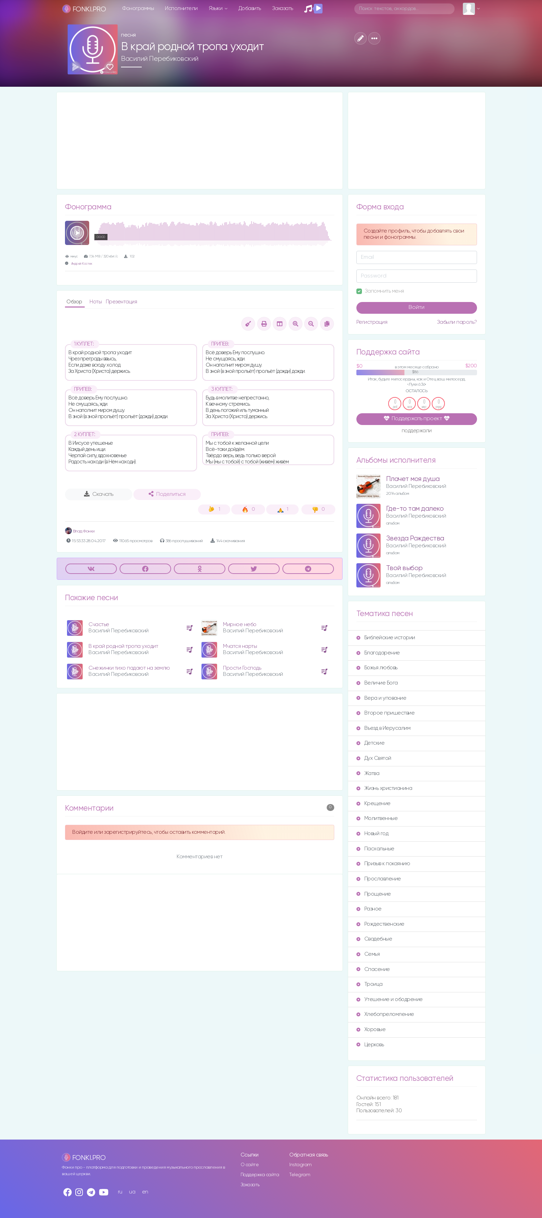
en (145, 1192)
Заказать (282, 8)
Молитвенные (377, 818)
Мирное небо (239, 624)
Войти (416, 307)
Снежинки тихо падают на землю (129, 668)
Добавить (250, 8)
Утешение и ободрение (389, 999)
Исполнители (181, 8)
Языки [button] (216, 8)
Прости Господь (242, 668)
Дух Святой (373, 758)
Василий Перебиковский (159, 58)
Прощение (373, 894)
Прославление (378, 878)
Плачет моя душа (413, 479)
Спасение (373, 969)
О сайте (250, 1164)
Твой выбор (404, 568)
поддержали (417, 431)
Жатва (368, 773)
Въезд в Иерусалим (383, 728)
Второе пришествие (385, 713)
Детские (370, 743)
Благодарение (378, 652)
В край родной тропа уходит (123, 646)
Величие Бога (377, 683)
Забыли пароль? (457, 322)
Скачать (98, 494)
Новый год (372, 833)
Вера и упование (381, 698)
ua (132, 1192)
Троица (369, 984)
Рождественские (380, 924)
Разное (369, 909)
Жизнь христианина (384, 788)
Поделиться (167, 494)
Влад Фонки (80, 531)
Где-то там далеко (415, 508)
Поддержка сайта (260, 1174)
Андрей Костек (81, 263)
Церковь (370, 1044)
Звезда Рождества (415, 538)
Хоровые (371, 1029)
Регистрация (371, 322)
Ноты (96, 301)
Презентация (121, 301)
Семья (368, 954)
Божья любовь (377, 667)
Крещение (373, 803)
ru (120, 1192)
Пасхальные (375, 848)
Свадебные (374, 939)
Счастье (98, 624)
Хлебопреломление (385, 1014)
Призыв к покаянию (383, 863)
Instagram (300, 1164)
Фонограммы (138, 8)
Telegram (299, 1174)
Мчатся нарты (240, 646)
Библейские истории (385, 637)
